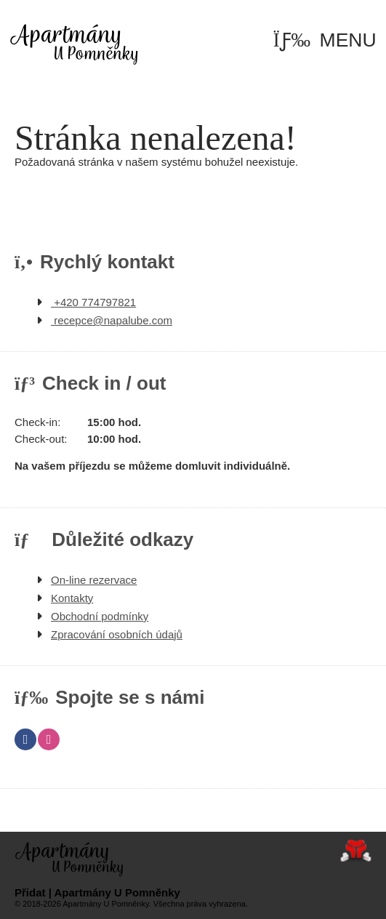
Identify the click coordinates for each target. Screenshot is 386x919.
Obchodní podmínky (99, 616)
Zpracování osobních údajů (116, 634)
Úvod (73, 44)
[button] (325, 40)
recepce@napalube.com (111, 320)
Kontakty (72, 598)
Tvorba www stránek (355, 851)
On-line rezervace (94, 580)
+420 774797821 (93, 302)
